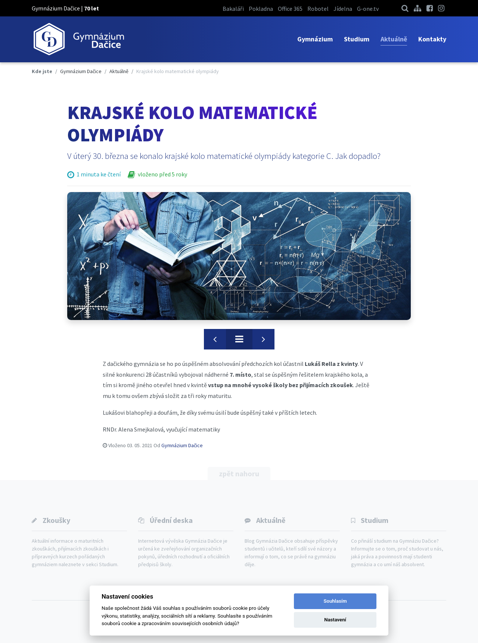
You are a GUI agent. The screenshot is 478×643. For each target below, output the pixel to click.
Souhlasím (335, 601)
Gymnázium (315, 39)
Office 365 (290, 8)
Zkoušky (56, 520)
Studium (356, 39)
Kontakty (432, 39)
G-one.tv (368, 8)
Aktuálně (394, 39)
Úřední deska (171, 520)
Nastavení (335, 619)
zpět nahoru (239, 473)
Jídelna (342, 8)
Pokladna (261, 8)
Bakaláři (233, 8)
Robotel (318, 8)
